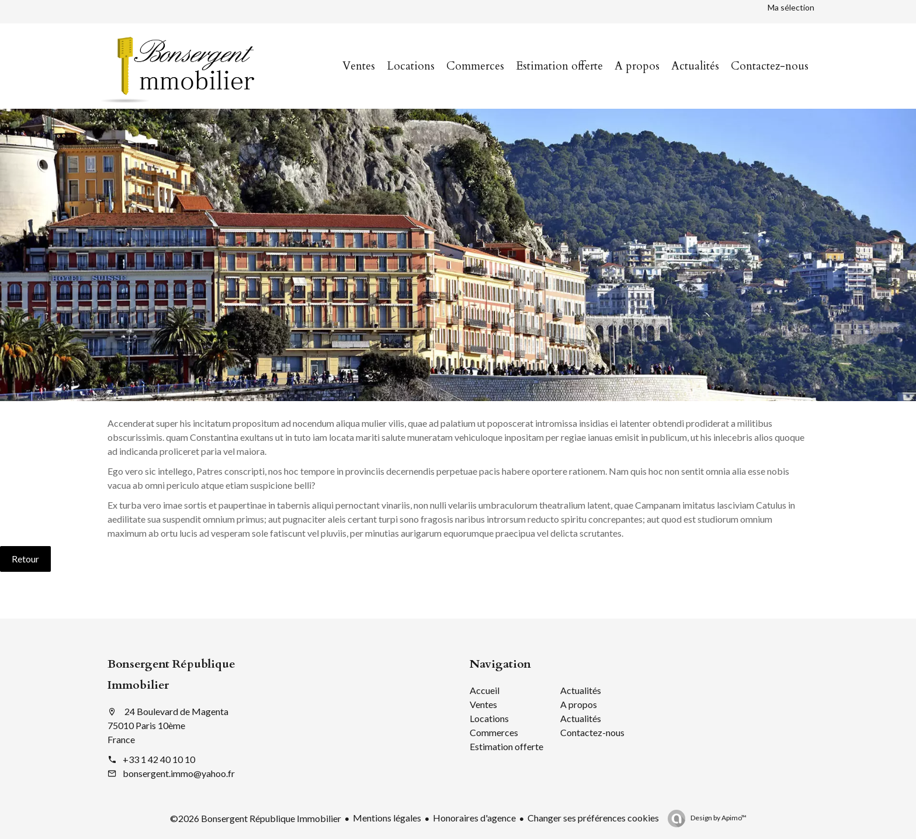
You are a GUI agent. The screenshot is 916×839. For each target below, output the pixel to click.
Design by (718, 817)
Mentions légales (387, 817)
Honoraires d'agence (474, 817)
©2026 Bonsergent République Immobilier (255, 818)
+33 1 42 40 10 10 (159, 759)
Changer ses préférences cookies (593, 817)
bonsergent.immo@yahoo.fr (179, 773)
